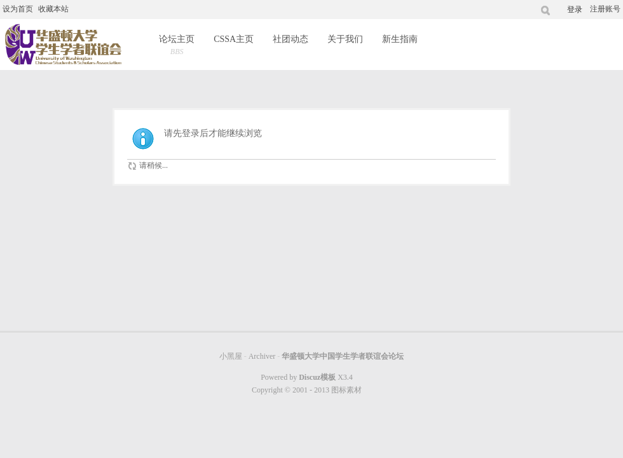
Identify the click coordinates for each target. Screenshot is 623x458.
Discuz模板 (317, 377)
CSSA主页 (234, 39)
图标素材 (346, 389)
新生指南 (400, 39)
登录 (574, 9)
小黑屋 (230, 356)
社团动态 (290, 39)
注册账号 (605, 8)
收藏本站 (53, 8)
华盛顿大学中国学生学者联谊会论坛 (343, 356)
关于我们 (345, 39)
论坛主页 (177, 46)
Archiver (262, 356)
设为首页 (18, 8)
